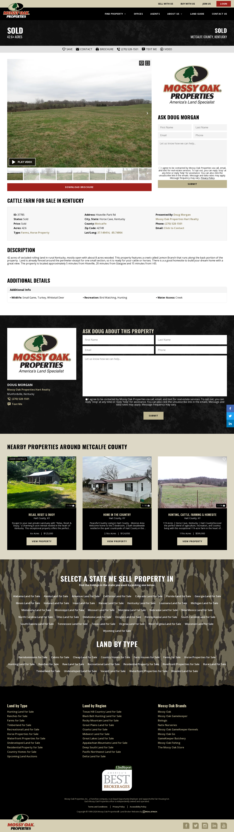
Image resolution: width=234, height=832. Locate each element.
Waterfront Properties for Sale (148, 671)
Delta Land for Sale (94, 756)
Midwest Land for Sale (96, 734)
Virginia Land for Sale (132, 624)
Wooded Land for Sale (184, 671)
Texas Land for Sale (103, 624)
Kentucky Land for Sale (141, 603)
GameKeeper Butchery (172, 738)
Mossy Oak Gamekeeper (173, 716)
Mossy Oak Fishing (169, 743)
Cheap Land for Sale (85, 657)
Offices (138, 13)
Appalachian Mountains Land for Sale (105, 743)
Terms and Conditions (98, 806)
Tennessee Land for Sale (73, 624)
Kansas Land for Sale (111, 603)
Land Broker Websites (130, 811)
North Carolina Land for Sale (36, 617)
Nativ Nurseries (167, 725)
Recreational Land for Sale (104, 664)
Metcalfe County (202, 37)
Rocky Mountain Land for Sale (101, 720)
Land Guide (197, 13)
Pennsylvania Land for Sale (161, 617)
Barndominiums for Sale (33, 657)
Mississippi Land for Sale (69, 610)
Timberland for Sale (48, 671)
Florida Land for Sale (178, 596)
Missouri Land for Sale (101, 610)
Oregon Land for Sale (128, 617)
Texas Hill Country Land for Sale (102, 711)
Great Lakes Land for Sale (98, 738)
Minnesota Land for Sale (36, 610)
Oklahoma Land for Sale (97, 617)
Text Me (14, 404)
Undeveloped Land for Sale (80, 671)
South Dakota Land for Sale (37, 624)
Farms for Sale (172, 657)
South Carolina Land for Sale (198, 617)
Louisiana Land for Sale (173, 603)
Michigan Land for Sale (204, 603)
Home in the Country (117, 514)
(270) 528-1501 (173, 223)
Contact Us (219, 13)
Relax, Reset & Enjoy (42, 514)
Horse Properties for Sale (200, 657)
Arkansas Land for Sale (86, 596)
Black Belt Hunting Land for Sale (102, 716)
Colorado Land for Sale (149, 596)
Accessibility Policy (138, 806)
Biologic (162, 720)
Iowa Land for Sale (84, 603)
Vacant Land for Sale (113, 671)
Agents (155, 13)
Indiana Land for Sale (56, 603)
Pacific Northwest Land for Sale (102, 752)
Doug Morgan (182, 214)
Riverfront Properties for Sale (181, 664)
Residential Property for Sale (141, 664)
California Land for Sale (117, 596)
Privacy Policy (208, 177)
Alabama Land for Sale (26, 596)
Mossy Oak (164, 711)
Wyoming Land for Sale (117, 631)
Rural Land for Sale (214, 664)
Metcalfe (101, 223)
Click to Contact (174, 228)
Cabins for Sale (60, 657)
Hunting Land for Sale (21, 664)
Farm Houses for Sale (147, 657)
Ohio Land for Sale (68, 617)
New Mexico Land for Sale (197, 610)
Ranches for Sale (48, 664)
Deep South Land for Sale (98, 747)
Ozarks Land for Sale (95, 729)
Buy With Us (188, 3)
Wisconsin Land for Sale (199, 624)
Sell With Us (165, 3)
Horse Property (39, 232)
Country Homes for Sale (115, 657)
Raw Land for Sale (73, 664)
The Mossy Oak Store (171, 747)
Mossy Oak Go (166, 734)
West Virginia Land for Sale (164, 624)
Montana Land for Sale (132, 610)
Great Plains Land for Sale (98, 725)
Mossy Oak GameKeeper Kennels (178, 729)
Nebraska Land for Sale (164, 610)
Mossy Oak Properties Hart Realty (177, 219)
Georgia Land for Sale (208, 596)
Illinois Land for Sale (28, 603)
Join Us (206, 3)
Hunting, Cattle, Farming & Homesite (192, 514)
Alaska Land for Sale (56, 596)
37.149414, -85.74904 (109, 232)
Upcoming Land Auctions (22, 756)
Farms (25, 232)
